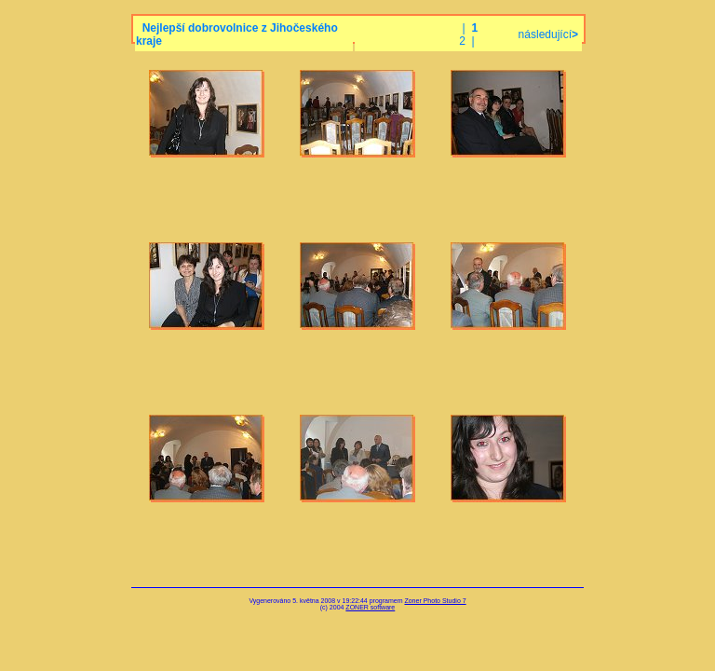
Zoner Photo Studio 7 (434, 600)
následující (546, 34)
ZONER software (370, 607)
